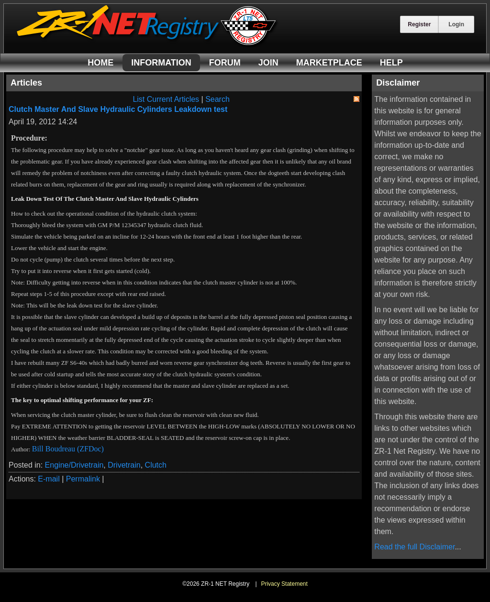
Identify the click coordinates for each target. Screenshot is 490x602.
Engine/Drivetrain (74, 465)
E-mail (48, 479)
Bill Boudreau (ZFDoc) (68, 449)
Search (217, 99)
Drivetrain (124, 465)
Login (456, 24)
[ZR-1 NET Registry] (147, 45)
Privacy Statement (284, 583)
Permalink (83, 479)
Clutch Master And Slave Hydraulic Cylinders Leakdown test (118, 109)
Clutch (156, 465)
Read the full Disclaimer (414, 547)
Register (419, 24)
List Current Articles (166, 99)
